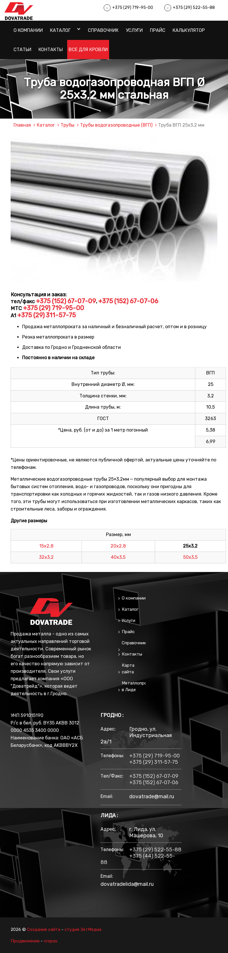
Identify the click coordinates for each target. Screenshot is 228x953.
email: (107, 796)
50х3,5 (190, 557)
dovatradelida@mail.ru (127, 884)
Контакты (50, 49)
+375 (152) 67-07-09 (66, 301)
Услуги (134, 30)
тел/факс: (112, 776)
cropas (50, 941)
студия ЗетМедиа (83, 929)
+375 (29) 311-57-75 (46, 315)
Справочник (103, 30)
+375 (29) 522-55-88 (194, 7)
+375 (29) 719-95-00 (132, 7)
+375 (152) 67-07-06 (128, 301)
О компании (28, 30)
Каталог (60, 30)
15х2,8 (46, 545)
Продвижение (25, 941)
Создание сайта (43, 929)
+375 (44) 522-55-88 (138, 859)
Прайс (157, 30)
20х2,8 (118, 545)
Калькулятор (189, 30)
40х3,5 (118, 557)
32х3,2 (46, 557)
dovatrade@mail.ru (151, 796)
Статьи (22, 49)
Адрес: (108, 729)
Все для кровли (88, 49)
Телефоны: (112, 755)
